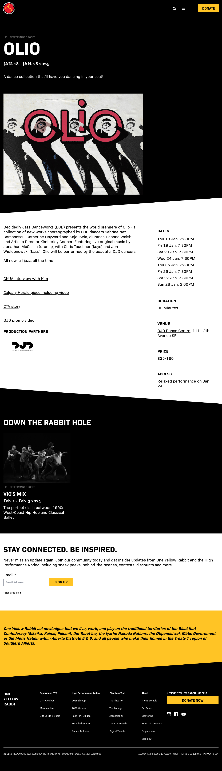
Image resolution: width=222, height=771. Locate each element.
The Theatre (116, 700)
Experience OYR (48, 693)
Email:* (9, 574)
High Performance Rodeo (86, 693)
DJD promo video (18, 320)
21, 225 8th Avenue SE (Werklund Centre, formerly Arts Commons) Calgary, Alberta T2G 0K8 (52, 753)
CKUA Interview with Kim (25, 278)
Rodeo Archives (80, 731)
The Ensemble (149, 700)
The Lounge (115, 708)
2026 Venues (79, 708)
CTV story (11, 306)
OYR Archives (47, 700)
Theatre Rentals (118, 723)
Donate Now (193, 700)
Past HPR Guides (81, 715)
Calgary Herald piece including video (36, 292)
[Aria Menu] (183, 8)
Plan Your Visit (117, 693)
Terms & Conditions (191, 753)
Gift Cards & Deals (50, 715)
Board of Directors (152, 723)
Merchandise (47, 708)
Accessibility (116, 715)
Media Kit (147, 738)
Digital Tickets (117, 731)
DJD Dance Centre (173, 330)
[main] (111, 274)
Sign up (61, 582)
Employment (149, 731)
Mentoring (147, 715)
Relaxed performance (176, 381)
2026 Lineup (79, 700)
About (145, 693)
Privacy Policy (211, 753)
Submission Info (81, 723)
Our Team (147, 708)
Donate (208, 8)
